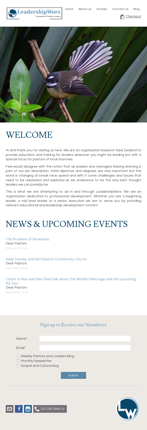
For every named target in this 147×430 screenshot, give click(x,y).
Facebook (19, 409)
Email (20, 348)
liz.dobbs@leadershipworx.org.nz (9, 409)
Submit (73, 375)
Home (69, 9)
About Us (84, 9)
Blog (136, 9)
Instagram (28, 409)
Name (21, 338)
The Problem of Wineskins (27, 239)
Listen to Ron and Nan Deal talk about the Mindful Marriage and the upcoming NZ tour (71, 281)
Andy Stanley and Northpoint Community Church (46, 259)
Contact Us (120, 9)
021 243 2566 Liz (53, 409)
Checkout (133, 16)
